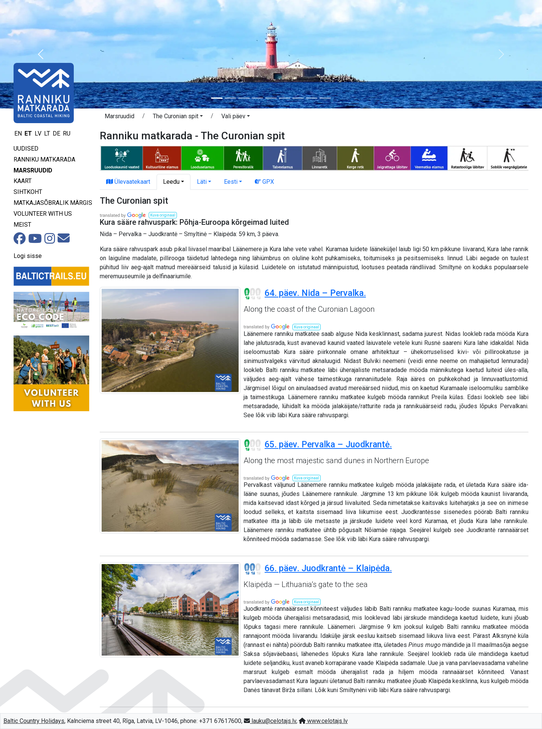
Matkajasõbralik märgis (53, 202)
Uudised (26, 148)
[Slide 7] (298, 98)
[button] (40, 54)
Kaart (23, 181)
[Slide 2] (230, 98)
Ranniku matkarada (44, 159)
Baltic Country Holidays (33, 720)
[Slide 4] (257, 98)
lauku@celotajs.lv (270, 720)
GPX (264, 181)
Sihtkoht (28, 191)
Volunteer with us (43, 213)
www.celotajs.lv (323, 720)
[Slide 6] (284, 98)
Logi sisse (28, 255)
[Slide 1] (216, 98)
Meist (22, 224)
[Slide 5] (271, 98)
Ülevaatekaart (128, 181)
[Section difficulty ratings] (253, 293)
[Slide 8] (311, 98)
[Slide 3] (244, 98)
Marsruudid (33, 170)
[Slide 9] (325, 98)
